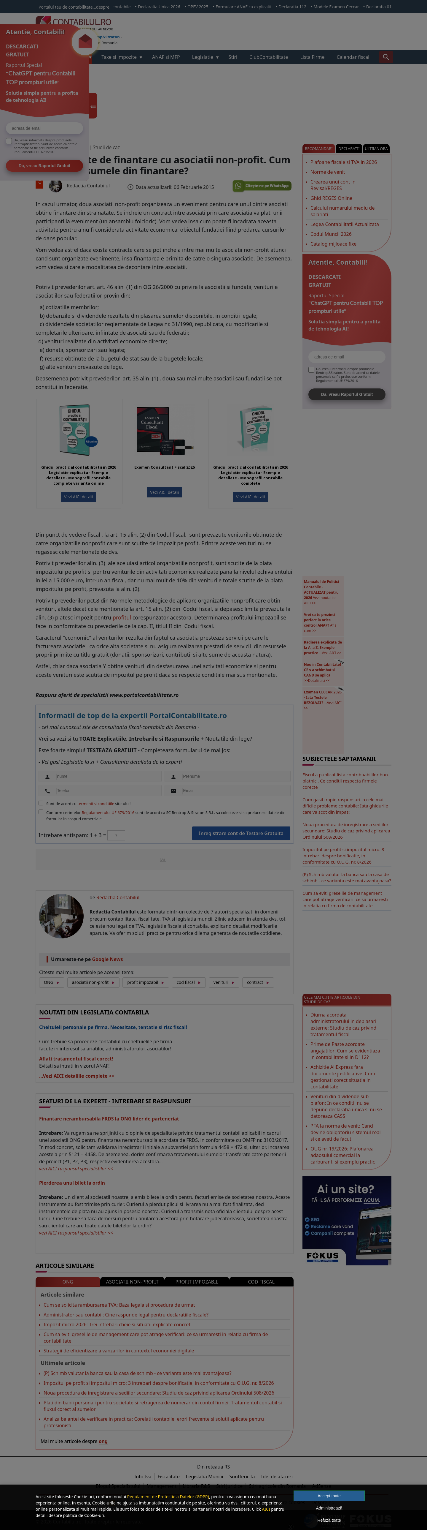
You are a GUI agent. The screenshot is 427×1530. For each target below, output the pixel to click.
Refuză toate (329, 1520)
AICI (266, 1509)
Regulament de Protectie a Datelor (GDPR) (168, 1496)
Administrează (329, 1508)
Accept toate (329, 1495)
